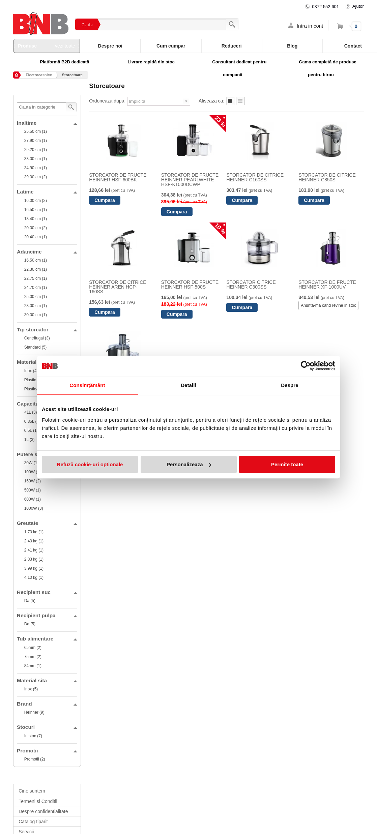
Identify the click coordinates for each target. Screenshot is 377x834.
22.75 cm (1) (35, 278)
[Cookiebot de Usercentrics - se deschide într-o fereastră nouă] (305, 366)
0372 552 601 (325, 6)
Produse (46, 46)
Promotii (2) (34, 759)
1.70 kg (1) (34, 532)
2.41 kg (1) (34, 550)
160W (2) (32, 481)
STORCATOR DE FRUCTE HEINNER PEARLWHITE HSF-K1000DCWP (190, 180)
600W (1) (32, 499)
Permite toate (287, 464)
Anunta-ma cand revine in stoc (328, 305)
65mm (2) (32, 647)
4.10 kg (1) (34, 577)
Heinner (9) (34, 712)
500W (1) (32, 490)
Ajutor (358, 6)
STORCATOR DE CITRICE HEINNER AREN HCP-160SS (117, 287)
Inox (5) (31, 689)
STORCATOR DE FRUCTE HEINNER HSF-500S (190, 284)
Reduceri (232, 46)
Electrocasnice (39, 75)
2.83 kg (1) (34, 559)
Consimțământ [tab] (87, 385)
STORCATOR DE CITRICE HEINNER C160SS (255, 177)
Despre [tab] (289, 385)
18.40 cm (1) (35, 218)
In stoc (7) (33, 736)
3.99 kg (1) (34, 568)
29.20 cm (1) (35, 149)
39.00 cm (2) (35, 177)
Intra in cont (310, 26)
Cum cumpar (170, 46)
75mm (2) (32, 656)
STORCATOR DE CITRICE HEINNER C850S (327, 177)
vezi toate (65, 46)
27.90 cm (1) (35, 140)
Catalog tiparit (33, 821)
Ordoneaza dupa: (107, 100)
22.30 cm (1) (35, 269)
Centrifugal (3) (37, 338)
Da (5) (29, 600)
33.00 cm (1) (35, 158)
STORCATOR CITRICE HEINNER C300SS (251, 284)
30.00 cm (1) (35, 314)
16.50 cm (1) (35, 209)
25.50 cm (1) (35, 131)
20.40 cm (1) (35, 237)
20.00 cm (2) (35, 228)
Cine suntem (32, 791)
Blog (292, 46)
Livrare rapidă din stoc (150, 61)
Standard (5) (35, 347)
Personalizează (189, 464)
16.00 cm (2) (35, 200)
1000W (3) (33, 508)
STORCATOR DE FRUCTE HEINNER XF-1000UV (327, 284)
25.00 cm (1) (35, 296)
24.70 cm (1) (35, 287)
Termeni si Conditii (38, 801)
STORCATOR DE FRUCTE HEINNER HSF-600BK (117, 177)
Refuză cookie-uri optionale (90, 464)
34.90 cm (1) (35, 168)
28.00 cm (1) (35, 305)
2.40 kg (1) (34, 541)
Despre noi (110, 46)
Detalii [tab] (188, 385)
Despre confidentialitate (43, 811)
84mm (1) (32, 665)
